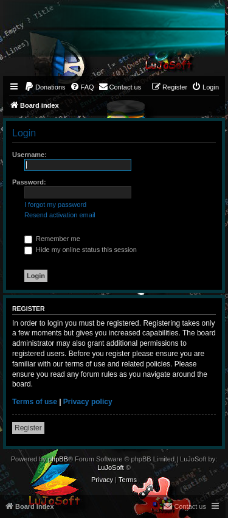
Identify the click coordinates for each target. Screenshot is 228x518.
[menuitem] (45, 87)
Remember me (52, 238)
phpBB (58, 459)
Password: (29, 182)
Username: (29, 154)
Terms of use (34, 401)
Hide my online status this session (80, 249)
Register (28, 428)
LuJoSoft (110, 467)
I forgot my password (55, 204)
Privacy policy (87, 401)
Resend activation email (59, 215)
